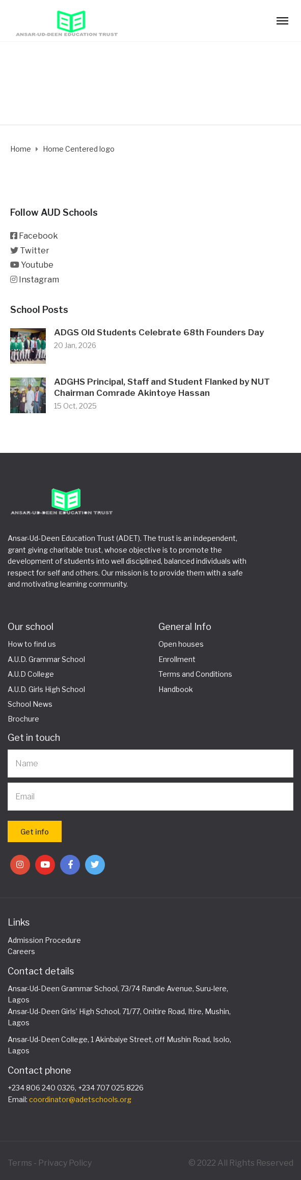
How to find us (32, 644)
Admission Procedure (44, 940)
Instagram (39, 279)
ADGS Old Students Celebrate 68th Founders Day (159, 332)
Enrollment (177, 659)
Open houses (181, 644)
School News (30, 704)
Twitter (34, 250)
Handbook (175, 689)
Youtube (37, 265)
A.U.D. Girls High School (46, 689)
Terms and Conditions (195, 674)
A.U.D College (31, 674)
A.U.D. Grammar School (46, 659)
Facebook (38, 236)
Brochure (23, 718)
